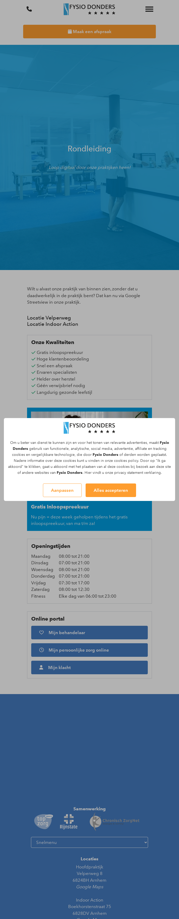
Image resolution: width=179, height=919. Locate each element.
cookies (18, 454)
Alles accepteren (111, 490)
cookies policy (126, 460)
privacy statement (128, 472)
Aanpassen (62, 490)
